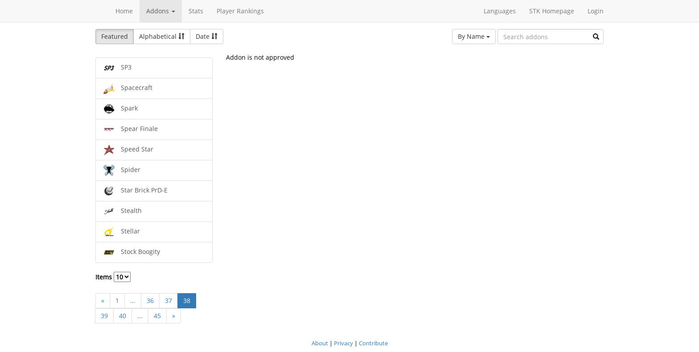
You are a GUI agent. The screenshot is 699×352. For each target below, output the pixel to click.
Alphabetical (162, 36)
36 (150, 300)
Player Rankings (240, 11)
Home (124, 11)
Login (596, 11)
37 (168, 300)
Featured (114, 36)
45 (157, 315)
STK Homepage (551, 11)
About (320, 343)
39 (104, 315)
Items (113, 277)
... (133, 300)
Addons (160, 11)
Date (207, 36)
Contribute (373, 343)
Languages (500, 11)
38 (186, 300)
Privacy (343, 343)
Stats (196, 11)
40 (122, 315)
